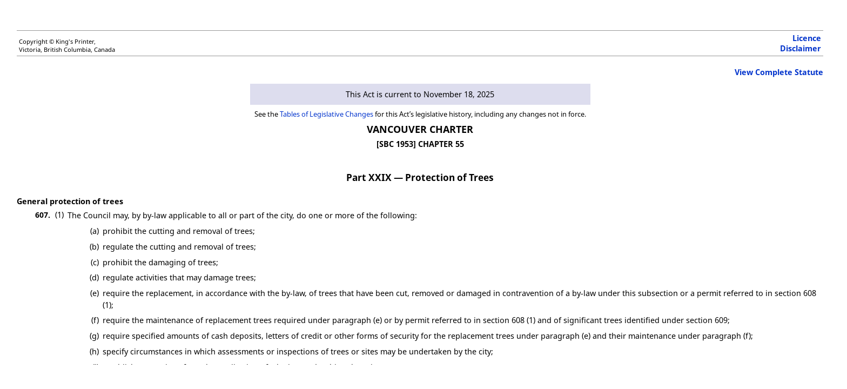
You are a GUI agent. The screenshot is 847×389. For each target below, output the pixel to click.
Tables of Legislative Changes (326, 114)
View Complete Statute (779, 72)
